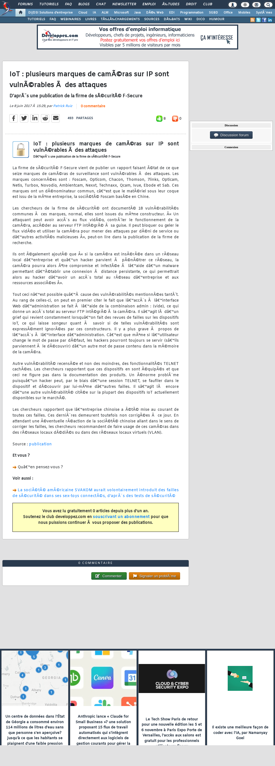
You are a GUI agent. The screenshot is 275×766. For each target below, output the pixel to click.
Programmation (191, 13)
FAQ (68, 4)
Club (207, 4)
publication (40, 444)
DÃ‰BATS (172, 19)
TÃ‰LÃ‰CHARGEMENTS (120, 19)
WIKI (188, 19)
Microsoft (121, 13)
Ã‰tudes (171, 4)
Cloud (82, 13)
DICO (200, 19)
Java (137, 13)
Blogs (84, 4)
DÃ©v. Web (155, 13)
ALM (105, 13)
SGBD (213, 13)
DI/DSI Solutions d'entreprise (50, 13)
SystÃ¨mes (264, 13)
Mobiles (244, 13)
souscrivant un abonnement (121, 517)
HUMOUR (216, 19)
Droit (191, 4)
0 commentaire (93, 106)
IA (94, 13)
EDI (172, 13)
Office (228, 13)
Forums (25, 4)
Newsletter (124, 4)
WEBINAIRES (70, 19)
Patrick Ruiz (62, 106)
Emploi (149, 4)
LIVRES (90, 19)
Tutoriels (49, 4)
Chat (100, 4)
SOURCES (151, 19)
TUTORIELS (36, 19)
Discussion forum (231, 135)
